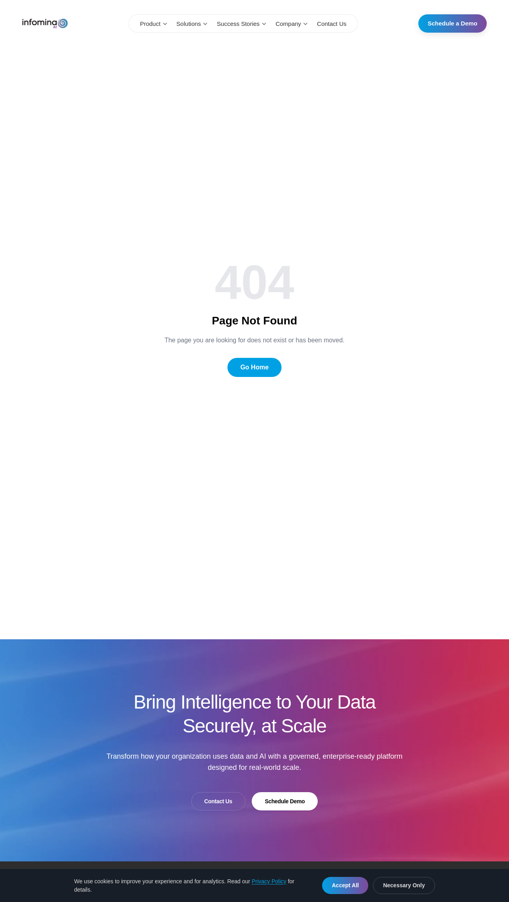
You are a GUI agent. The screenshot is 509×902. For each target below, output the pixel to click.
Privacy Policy (269, 881)
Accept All (345, 885)
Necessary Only (404, 885)
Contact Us (331, 23)
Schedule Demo (285, 801)
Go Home (254, 367)
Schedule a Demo (452, 23)
